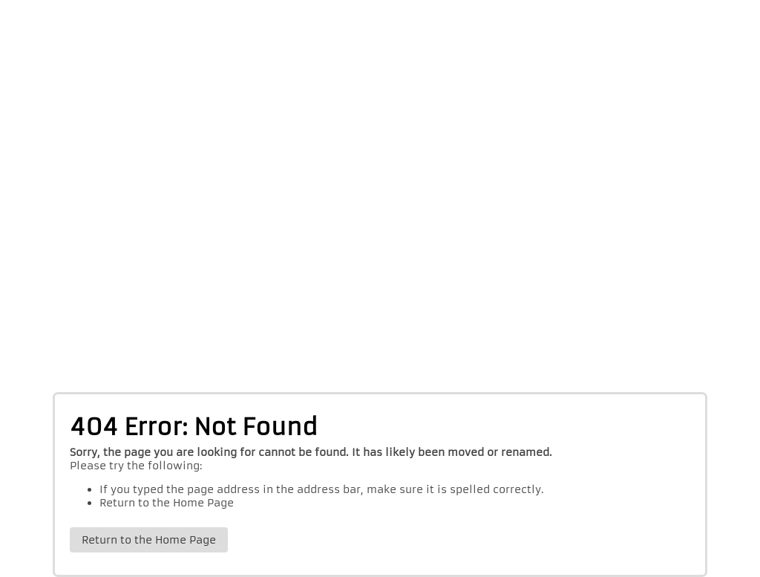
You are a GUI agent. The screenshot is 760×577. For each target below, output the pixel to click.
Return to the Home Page (166, 502)
